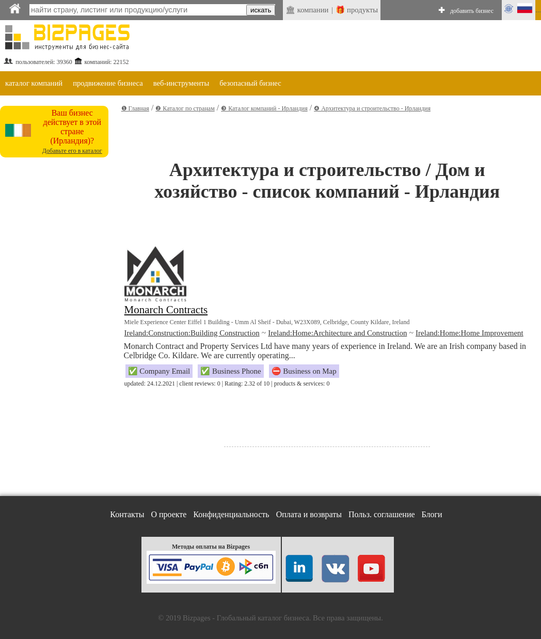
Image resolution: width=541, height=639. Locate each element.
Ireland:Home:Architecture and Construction (337, 333)
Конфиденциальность (231, 514)
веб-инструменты (181, 83)
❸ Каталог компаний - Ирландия (264, 108)
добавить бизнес (472, 10)
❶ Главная (135, 108)
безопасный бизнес (250, 83)
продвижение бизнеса (108, 83)
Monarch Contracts (166, 309)
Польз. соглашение (381, 514)
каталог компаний (33, 83)
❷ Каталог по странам (184, 108)
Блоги (432, 514)
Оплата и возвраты (309, 514)
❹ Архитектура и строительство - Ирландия (372, 108)
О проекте (168, 514)
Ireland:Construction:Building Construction (192, 333)
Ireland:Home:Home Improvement (469, 333)
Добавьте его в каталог (72, 150)
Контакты (127, 514)
